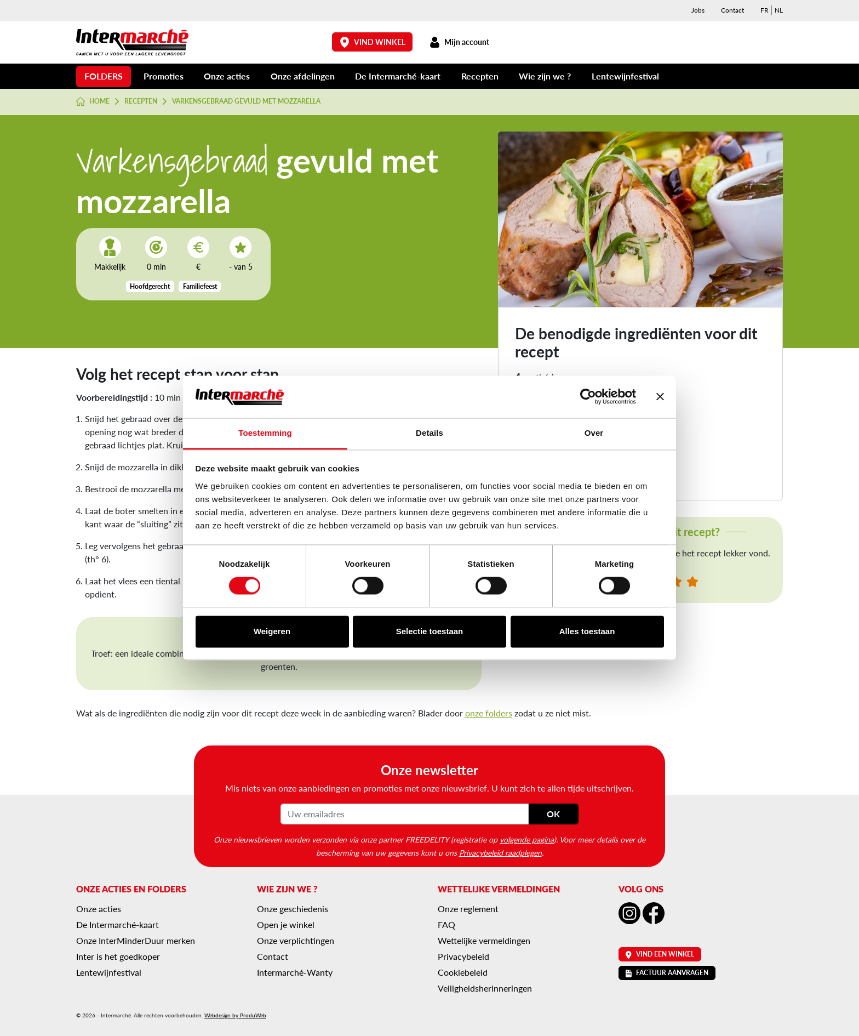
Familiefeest (200, 286)
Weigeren (272, 631)
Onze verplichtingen (295, 940)
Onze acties (227, 76)
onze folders (488, 713)
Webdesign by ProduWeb (235, 1015)
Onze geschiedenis (292, 908)
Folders (103, 76)
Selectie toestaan (429, 631)
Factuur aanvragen (667, 972)
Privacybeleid (463, 956)
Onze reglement (468, 908)
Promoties (164, 76)
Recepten (480, 76)
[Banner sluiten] (660, 397)
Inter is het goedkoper (118, 956)
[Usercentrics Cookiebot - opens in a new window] (588, 397)
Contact (732, 10)
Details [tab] (429, 432)
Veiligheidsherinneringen (485, 988)
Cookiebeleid (463, 972)
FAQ (446, 924)
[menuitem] (764, 10)
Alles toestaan (587, 631)
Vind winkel (372, 42)
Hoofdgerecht (150, 286)
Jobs (698, 10)
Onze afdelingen (303, 76)
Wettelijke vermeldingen (484, 940)
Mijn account (459, 42)
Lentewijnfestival (625, 76)
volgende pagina (527, 839)
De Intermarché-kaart (397, 76)
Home (93, 101)
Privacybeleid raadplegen (500, 852)
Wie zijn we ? (545, 76)
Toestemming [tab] (265, 432)
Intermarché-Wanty (295, 972)
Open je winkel (285, 924)
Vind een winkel (660, 954)
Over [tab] (594, 432)
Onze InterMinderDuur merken (135, 940)
